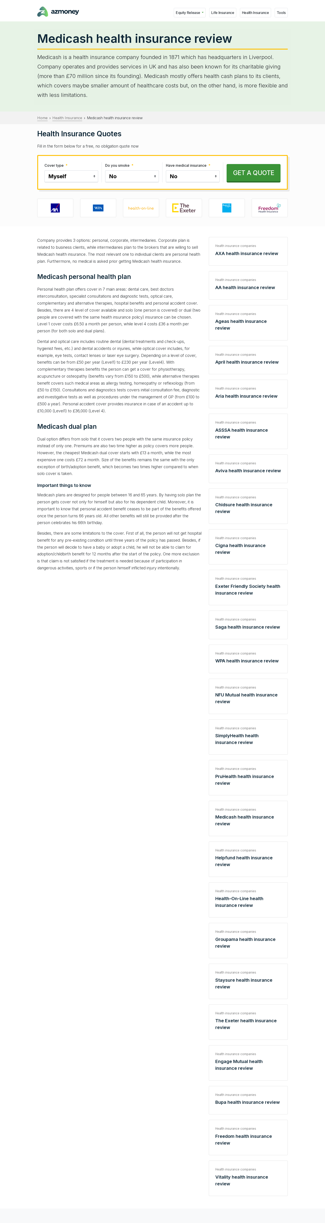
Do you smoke (119, 165)
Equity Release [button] (188, 12)
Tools (281, 12)
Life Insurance (222, 12)
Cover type (55, 165)
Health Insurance (255, 12)
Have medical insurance (188, 165)
